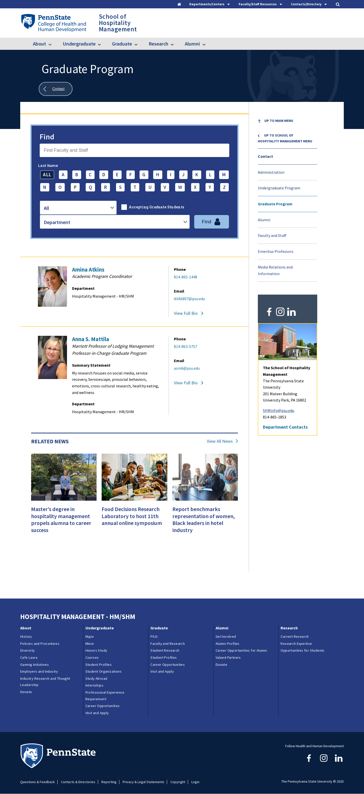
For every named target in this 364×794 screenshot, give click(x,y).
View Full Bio (186, 313)
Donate (26, 692)
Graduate (122, 43)
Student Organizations (103, 671)
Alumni (192, 43)
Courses (92, 657)
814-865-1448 (185, 276)
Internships (94, 685)
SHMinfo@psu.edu (278, 410)
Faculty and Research (167, 643)
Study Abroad (96, 678)
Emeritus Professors (275, 251)
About (39, 43)
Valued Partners (228, 657)
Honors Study (96, 650)
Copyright (177, 782)
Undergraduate (79, 43)
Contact (265, 156)
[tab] (210, 4)
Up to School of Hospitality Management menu (285, 138)
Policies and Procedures (39, 643)
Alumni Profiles (228, 643)
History (26, 636)
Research (158, 43)
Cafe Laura (28, 657)
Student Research (164, 650)
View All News (220, 441)
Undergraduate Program (279, 187)
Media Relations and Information (275, 270)
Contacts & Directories (78, 782)
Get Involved (226, 636)
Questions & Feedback (37, 782)
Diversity (27, 650)
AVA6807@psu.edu (189, 298)
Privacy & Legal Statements (143, 782)
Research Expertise (296, 643)
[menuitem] (287, 125)
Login (195, 782)
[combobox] (78, 208)
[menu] (287, 197)
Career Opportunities (102, 705)
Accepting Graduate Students (156, 207)
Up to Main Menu (278, 120)
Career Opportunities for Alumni (241, 650)
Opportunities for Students (302, 650)
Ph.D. (154, 636)
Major (89, 636)
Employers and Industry (39, 671)
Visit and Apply (97, 713)
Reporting (109, 782)
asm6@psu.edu (187, 368)
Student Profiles (98, 664)
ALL (47, 174)
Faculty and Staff (272, 235)
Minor (89, 643)
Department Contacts (285, 427)
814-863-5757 (185, 346)
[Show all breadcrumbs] (56, 89)
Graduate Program (275, 203)
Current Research (295, 636)
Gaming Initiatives (34, 664)
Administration (271, 172)
